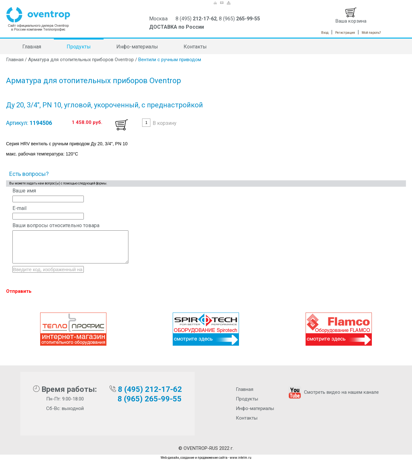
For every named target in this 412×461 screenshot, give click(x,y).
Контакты (195, 47)
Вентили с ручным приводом (169, 59)
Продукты (79, 47)
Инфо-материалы (137, 47)
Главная (31, 47)
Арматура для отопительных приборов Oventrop (81, 59)
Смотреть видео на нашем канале (333, 392)
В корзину (165, 123)
